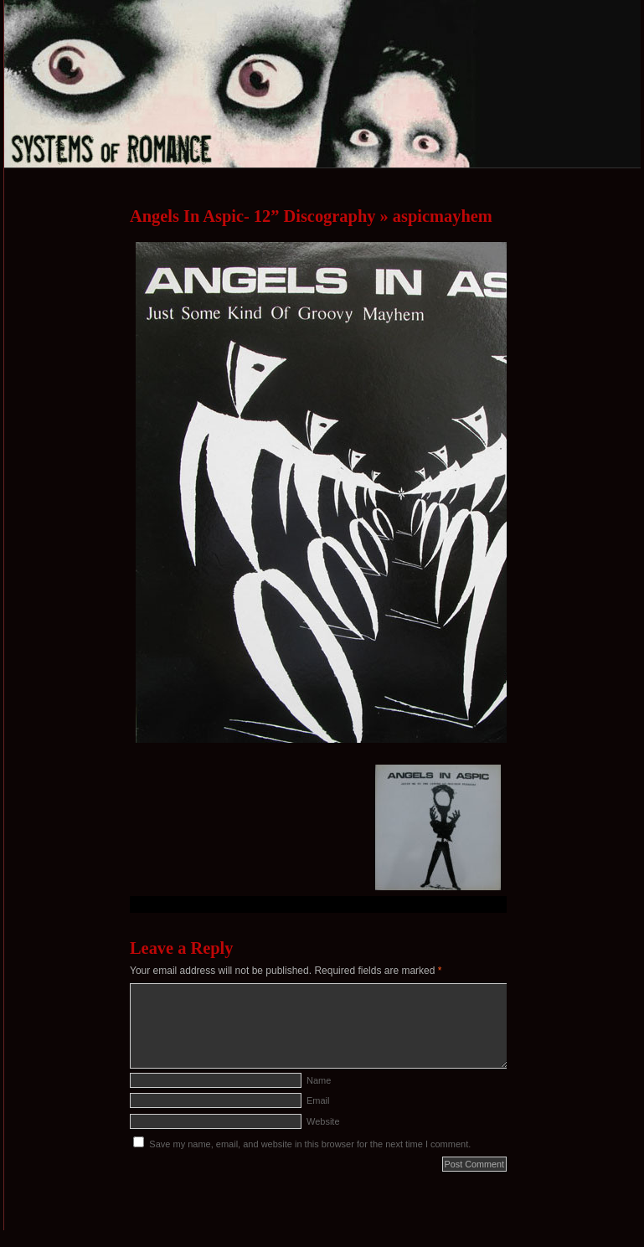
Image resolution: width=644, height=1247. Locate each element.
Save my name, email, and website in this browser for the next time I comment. (310, 1144)
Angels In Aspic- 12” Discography (252, 216)
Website (323, 1121)
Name (319, 1080)
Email (318, 1100)
